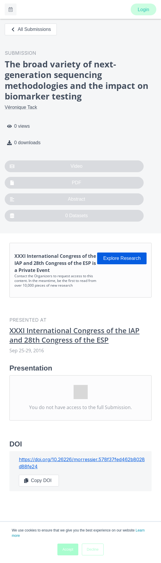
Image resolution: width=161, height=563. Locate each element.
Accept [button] (67, 549)
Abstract (47, 199)
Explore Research (122, 258)
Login (143, 9)
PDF (45, 182)
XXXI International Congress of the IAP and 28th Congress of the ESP (74, 335)
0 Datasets (49, 215)
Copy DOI (38, 480)
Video (46, 166)
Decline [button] (93, 549)
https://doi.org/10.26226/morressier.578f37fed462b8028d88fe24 (82, 462)
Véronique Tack (21, 107)
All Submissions (31, 29)
